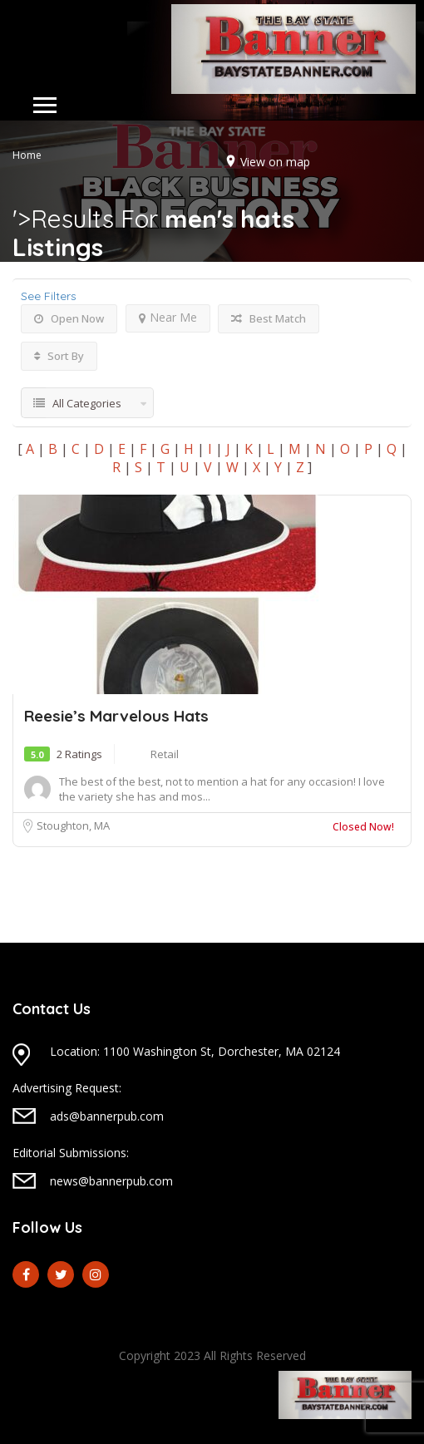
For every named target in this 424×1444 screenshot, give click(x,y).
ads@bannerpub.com (107, 1116)
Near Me (168, 317)
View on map (275, 162)
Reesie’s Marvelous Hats (116, 716)
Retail (164, 754)
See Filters (48, 295)
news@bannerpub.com (111, 1181)
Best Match (268, 318)
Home (27, 155)
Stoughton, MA (73, 825)
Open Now (69, 318)
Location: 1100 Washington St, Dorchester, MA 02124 (195, 1051)
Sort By (59, 355)
